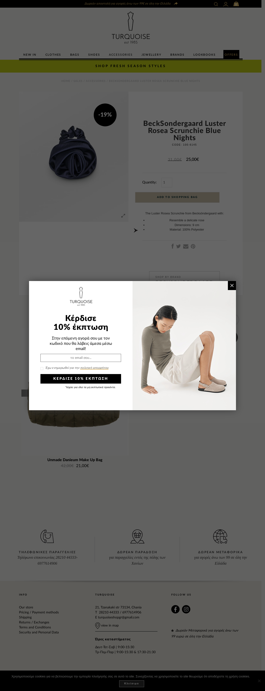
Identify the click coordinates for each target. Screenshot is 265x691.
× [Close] (232, 285)
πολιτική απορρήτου (94, 368)
